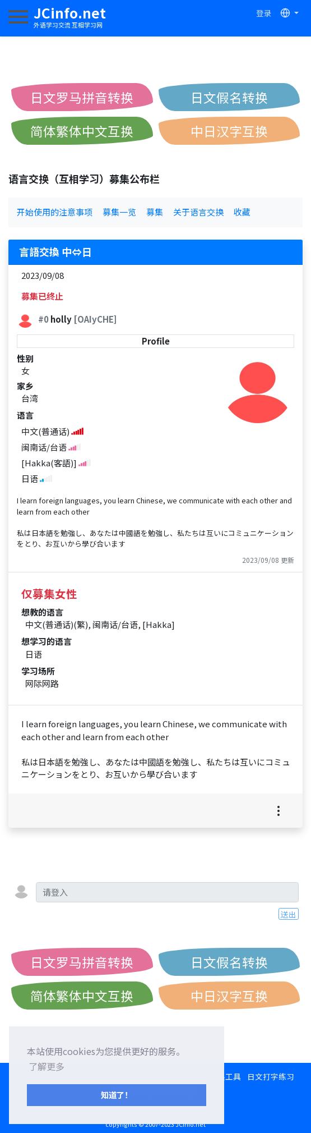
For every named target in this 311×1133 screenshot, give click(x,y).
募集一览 (119, 212)
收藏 (242, 212)
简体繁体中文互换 (81, 131)
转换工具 (225, 1076)
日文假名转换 (229, 97)
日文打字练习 (270, 1076)
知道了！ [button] (116, 1094)
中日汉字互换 (229, 131)
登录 (264, 13)
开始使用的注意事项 (54, 212)
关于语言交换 (198, 212)
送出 (288, 914)
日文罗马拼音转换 (81, 97)
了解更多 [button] (46, 1066)
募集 (154, 212)
